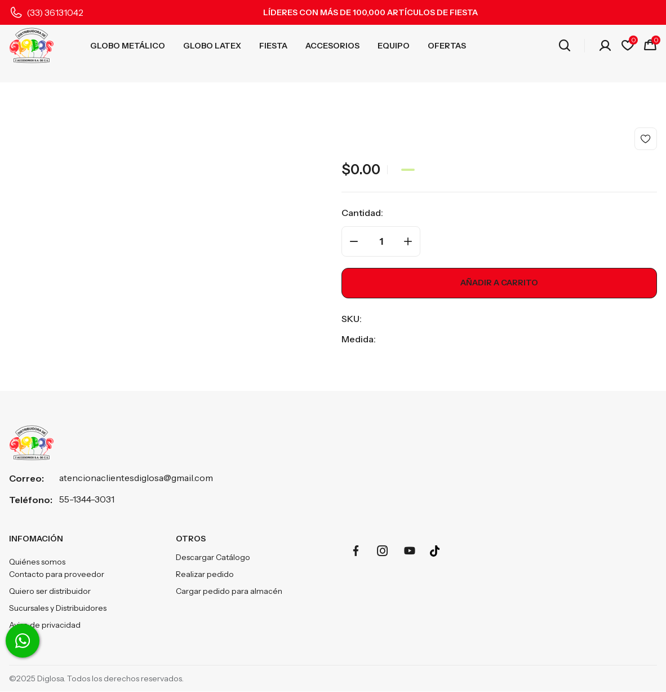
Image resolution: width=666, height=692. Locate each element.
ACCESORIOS (332, 46)
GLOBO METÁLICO (127, 46)
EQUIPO (394, 46)
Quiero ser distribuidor (50, 592)
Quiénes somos (37, 562)
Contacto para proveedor (56, 575)
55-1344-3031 (86, 499)
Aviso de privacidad (45, 625)
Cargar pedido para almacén (229, 592)
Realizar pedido (205, 575)
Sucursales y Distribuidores (57, 608)
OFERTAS (447, 46)
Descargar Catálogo (213, 558)
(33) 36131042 (54, 12)
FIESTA (273, 46)
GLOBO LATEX (212, 46)
